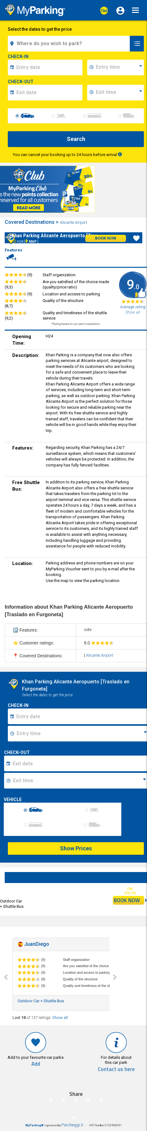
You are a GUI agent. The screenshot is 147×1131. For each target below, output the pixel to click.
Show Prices (76, 848)
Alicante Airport (74, 222)
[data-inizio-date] (48, 67)
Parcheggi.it (72, 1125)
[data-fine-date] (48, 92)
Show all (60, 1017)
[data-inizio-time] (119, 67)
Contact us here (116, 1069)
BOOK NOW (129, 900)
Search (76, 139)
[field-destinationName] (70, 43)
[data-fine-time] (119, 92)
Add (35, 1064)
